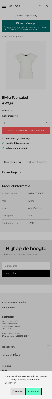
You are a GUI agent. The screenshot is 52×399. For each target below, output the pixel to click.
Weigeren (18, 391)
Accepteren (33, 391)
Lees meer (10, 383)
